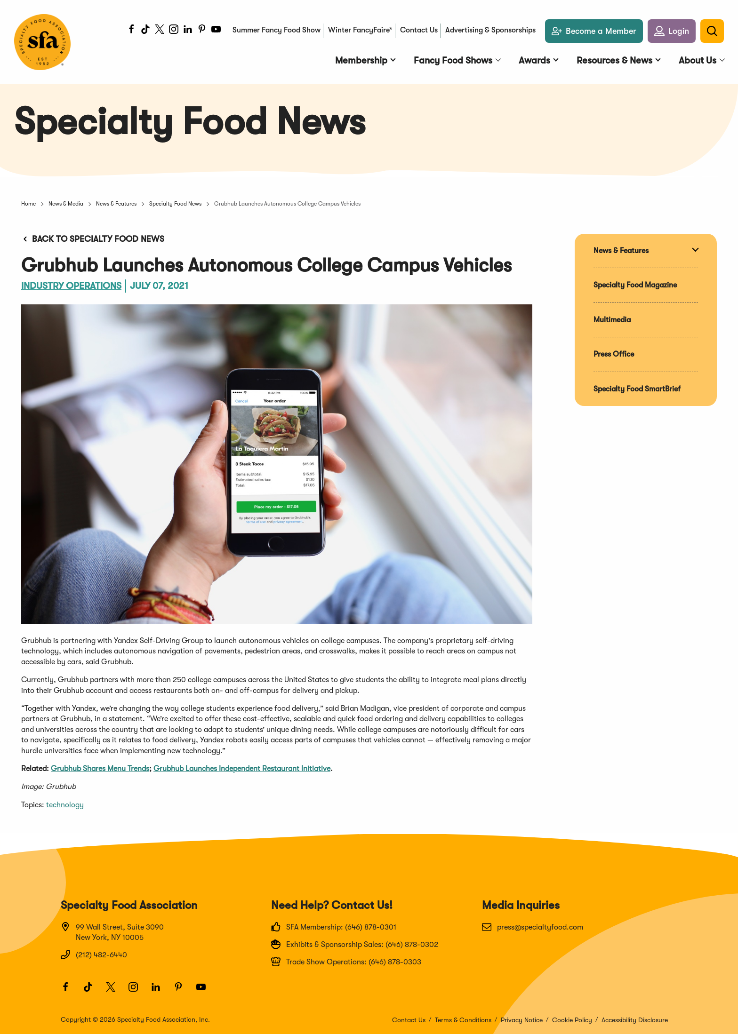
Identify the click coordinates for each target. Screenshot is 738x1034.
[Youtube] (216, 30)
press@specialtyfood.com (532, 926)
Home (28, 203)
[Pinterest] (202, 30)
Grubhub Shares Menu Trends (100, 768)
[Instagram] (173, 30)
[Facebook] (131, 30)
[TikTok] (145, 30)
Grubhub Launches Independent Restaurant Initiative (241, 768)
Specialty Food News (175, 203)
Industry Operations (71, 285)
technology (65, 805)
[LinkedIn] (188, 30)
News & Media (65, 203)
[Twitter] (159, 30)
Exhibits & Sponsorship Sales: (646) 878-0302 (354, 944)
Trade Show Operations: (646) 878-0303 (346, 961)
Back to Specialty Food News (92, 239)
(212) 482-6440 (94, 954)
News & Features (116, 203)
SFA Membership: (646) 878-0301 (333, 926)
